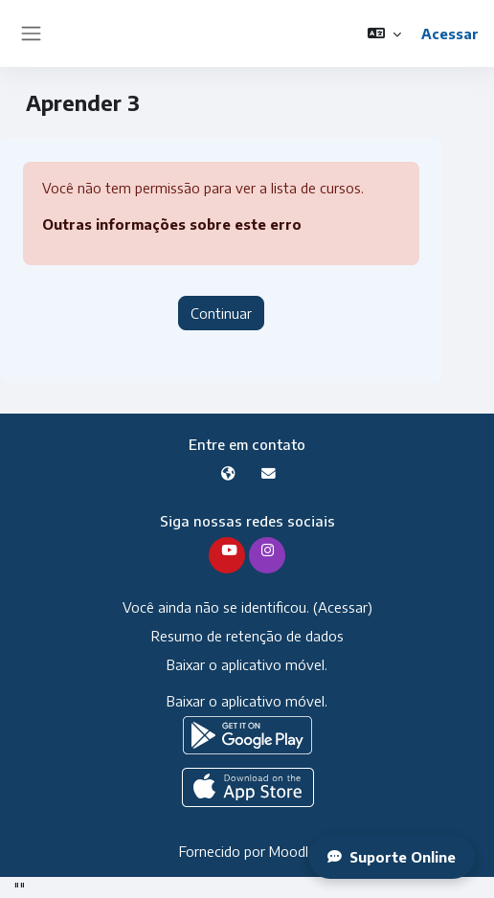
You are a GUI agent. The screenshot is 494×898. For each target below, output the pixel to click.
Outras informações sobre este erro (172, 224)
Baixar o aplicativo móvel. (247, 664)
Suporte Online (391, 856)
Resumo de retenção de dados (247, 635)
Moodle (292, 851)
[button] (384, 33)
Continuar (221, 313)
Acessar (450, 33)
